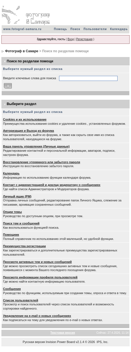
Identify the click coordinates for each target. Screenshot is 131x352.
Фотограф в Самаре (21, 51)
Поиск (75, 29)
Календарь (119, 29)
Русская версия (34, 342)
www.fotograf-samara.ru (22, 29)
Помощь (60, 29)
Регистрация (84, 39)
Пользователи (95, 29)
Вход (70, 39)
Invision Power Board (60, 342)
